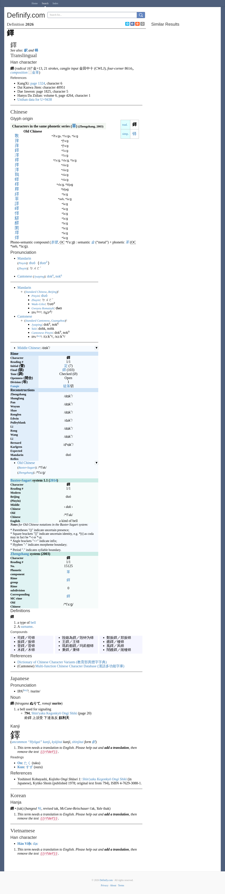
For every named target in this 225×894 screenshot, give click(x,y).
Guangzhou (58, 320)
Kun (20, 767)
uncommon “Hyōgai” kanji (31, 741)
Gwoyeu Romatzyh (42, 308)
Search (45, 3)
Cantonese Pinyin (42, 332)
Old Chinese (26, 462)
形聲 (54, 242)
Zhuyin (22, 268)
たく (27, 762)
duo (43, 262)
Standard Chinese (36, 291)
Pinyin (22, 263)
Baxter (22, 467)
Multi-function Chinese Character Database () (79, 666)
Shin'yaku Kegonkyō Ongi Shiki (54, 713)
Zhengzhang (25, 472)
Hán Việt (24, 843)
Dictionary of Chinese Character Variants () (62, 662)
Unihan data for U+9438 (34, 99)
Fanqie (14, 386)
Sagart (31, 467)
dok (50, 276)
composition (19, 72)
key (38, 335)
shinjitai (78, 741)
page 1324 (37, 83)
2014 (53, 480)
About (113, 885)
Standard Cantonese (37, 320)
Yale (34, 328)
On (19, 762)
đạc (35, 843)
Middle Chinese (28, 347)
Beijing (52, 291)
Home (35, 3)
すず (29, 767)
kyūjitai (57, 741)
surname (27, 626)
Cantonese (24, 276)
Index (55, 3)
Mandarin (24, 258)
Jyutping (39, 276)
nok (58, 276)
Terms (121, 885)
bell (33, 622)
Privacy (104, 885)
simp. (125, 133)
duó (32, 262)
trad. (124, 124)
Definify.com (106, 880)
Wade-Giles (38, 304)
